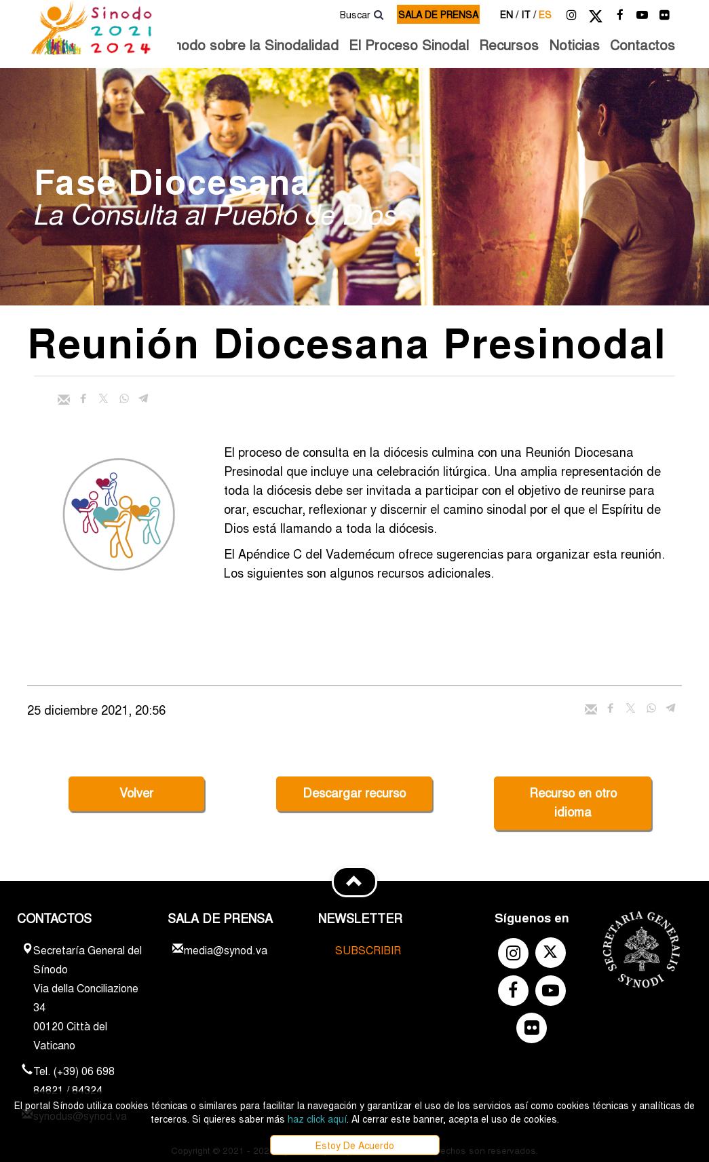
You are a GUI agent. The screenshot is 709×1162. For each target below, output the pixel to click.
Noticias (574, 44)
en (509, 14)
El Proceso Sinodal (409, 44)
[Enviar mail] (63, 400)
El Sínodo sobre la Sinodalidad (241, 44)
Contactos (642, 44)
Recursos (509, 44)
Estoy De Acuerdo (354, 1145)
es (545, 14)
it (528, 14)
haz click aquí (317, 1118)
